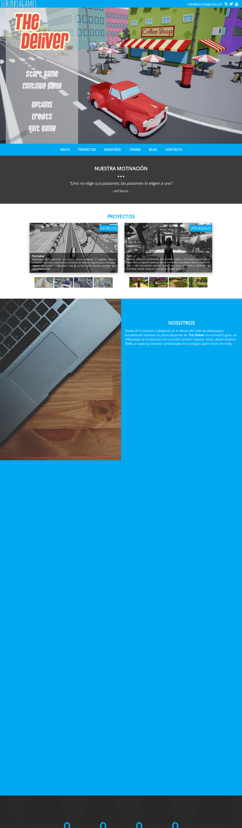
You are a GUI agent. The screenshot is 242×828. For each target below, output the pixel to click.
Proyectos (87, 150)
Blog (153, 150)
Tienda (134, 150)
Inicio (65, 150)
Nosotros (112, 150)
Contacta (173, 150)
